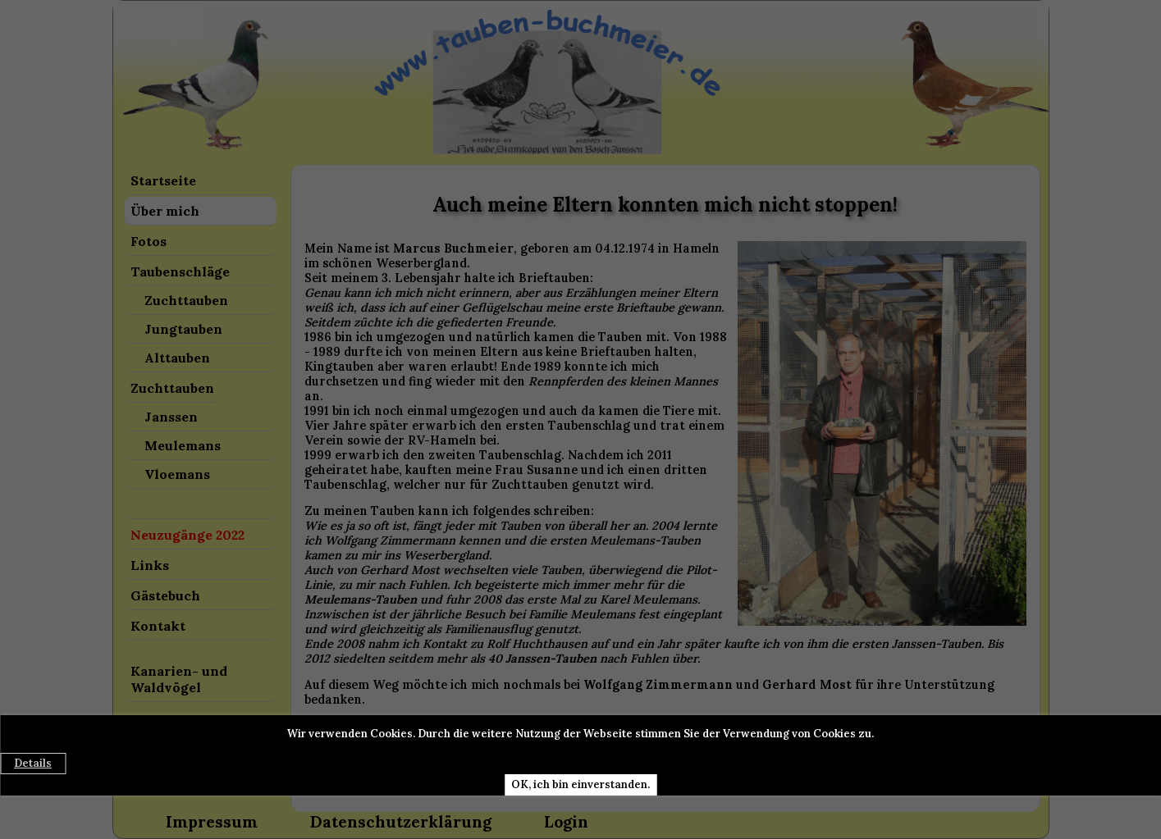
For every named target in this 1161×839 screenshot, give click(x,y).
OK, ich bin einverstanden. (580, 784)
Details (33, 763)
